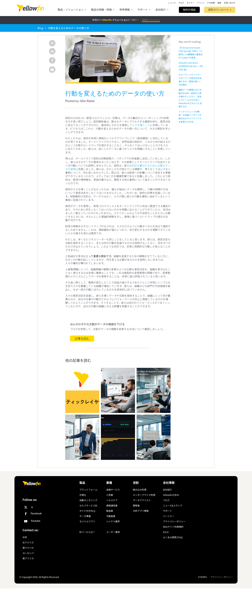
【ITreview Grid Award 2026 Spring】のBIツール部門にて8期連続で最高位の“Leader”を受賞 (191, 52)
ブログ (166, 500)
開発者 (136, 505)
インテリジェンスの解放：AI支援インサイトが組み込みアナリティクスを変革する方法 (190, 116)
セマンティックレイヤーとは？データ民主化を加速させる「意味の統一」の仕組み (190, 79)
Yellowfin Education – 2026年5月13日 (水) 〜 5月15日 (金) (191, 66)
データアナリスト (142, 500)
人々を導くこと (141, 125)
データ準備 (85, 516)
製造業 (109, 510)
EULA (166, 532)
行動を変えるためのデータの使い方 (68, 28)
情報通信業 (111, 505)
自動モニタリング (88, 500)
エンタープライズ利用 (144, 494)
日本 (24, 537)
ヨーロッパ (28, 553)
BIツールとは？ (87, 532)
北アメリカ (28, 542)
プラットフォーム (88, 489)
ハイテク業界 (113, 521)
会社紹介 (167, 489)
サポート (167, 510)
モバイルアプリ (87, 521)
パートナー (168, 516)
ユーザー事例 (113, 532)
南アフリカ (28, 558)
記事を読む (82, 338)
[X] (50, 507)
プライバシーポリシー (174, 521)
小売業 (109, 494)
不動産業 (110, 516)
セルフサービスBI (88, 505)
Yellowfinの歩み (171, 494)
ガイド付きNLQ (87, 510)
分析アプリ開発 (141, 510)
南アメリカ (28, 547)
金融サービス (113, 489)
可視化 (82, 494)
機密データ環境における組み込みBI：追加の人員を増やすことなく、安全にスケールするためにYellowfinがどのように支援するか (190, 98)
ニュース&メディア (172, 505)
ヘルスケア (111, 500)
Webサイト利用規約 (173, 526)
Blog (40, 28)
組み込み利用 (139, 489)
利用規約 (202, 577)
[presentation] (30, 8)
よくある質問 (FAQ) (173, 537)
